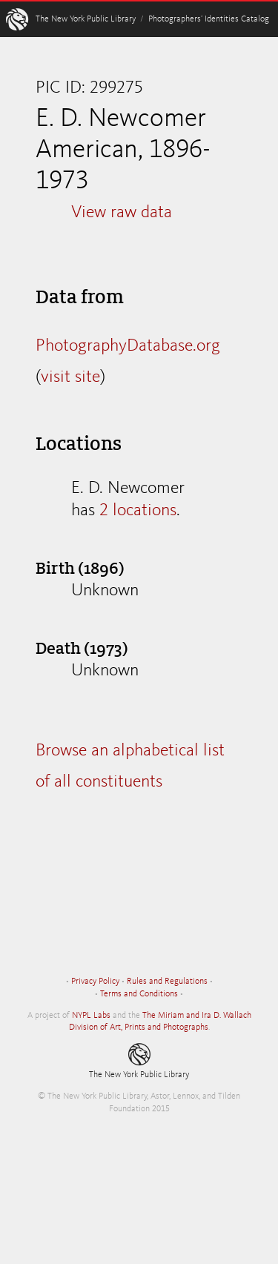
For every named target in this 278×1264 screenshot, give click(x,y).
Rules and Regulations (167, 981)
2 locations (137, 511)
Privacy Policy (95, 981)
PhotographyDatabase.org (128, 346)
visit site (70, 377)
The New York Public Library (86, 19)
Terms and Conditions (139, 994)
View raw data (121, 213)
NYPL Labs (91, 1015)
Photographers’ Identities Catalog (208, 19)
